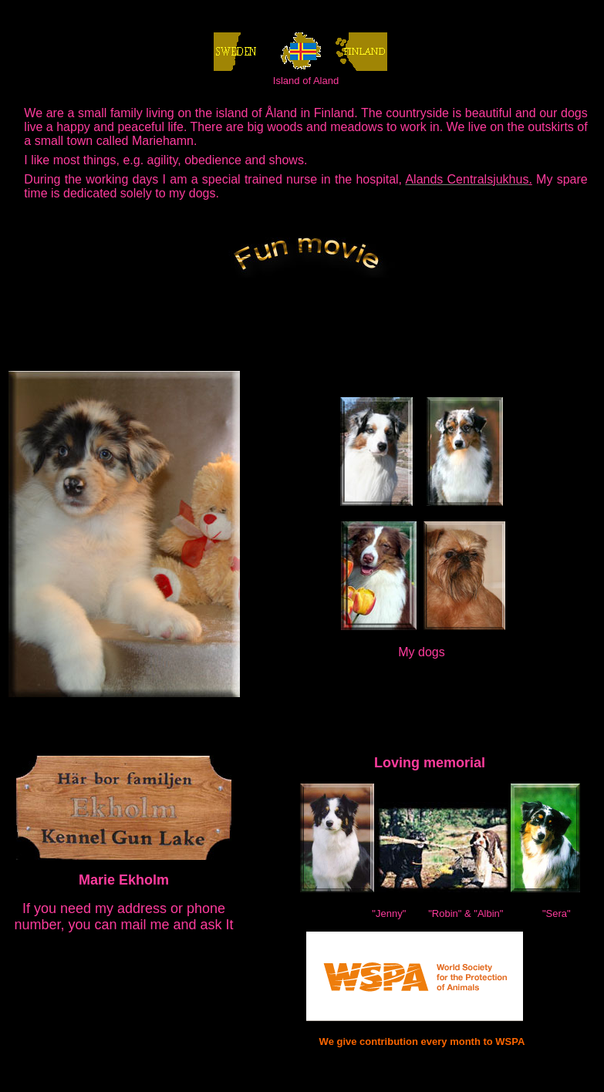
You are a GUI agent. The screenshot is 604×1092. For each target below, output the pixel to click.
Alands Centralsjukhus (466, 179)
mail (134, 924)
